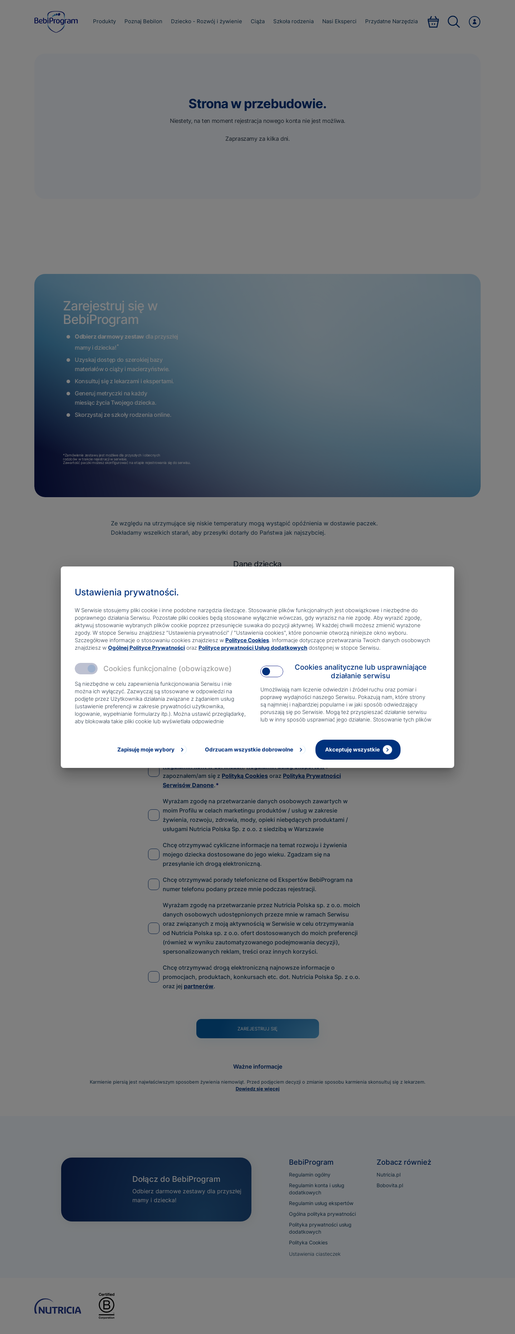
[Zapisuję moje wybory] (151, 750)
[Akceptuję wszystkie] (358, 750)
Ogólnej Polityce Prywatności (146, 647)
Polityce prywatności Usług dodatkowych (252, 647)
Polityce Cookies (247, 640)
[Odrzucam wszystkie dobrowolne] (255, 750)
